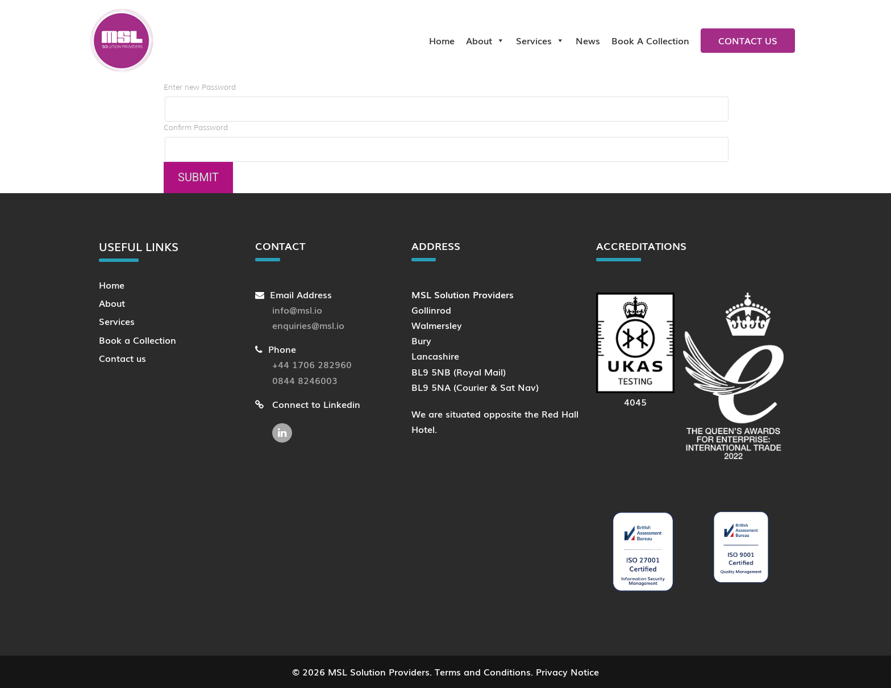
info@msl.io (297, 309)
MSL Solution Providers (379, 671)
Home (442, 40)
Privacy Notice (567, 671)
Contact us (747, 40)
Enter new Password (200, 87)
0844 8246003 (305, 380)
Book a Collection (137, 340)
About (485, 40)
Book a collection (650, 40)
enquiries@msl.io (308, 325)
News (588, 40)
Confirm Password (196, 127)
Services (540, 40)
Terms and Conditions (483, 671)
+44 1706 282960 (312, 364)
